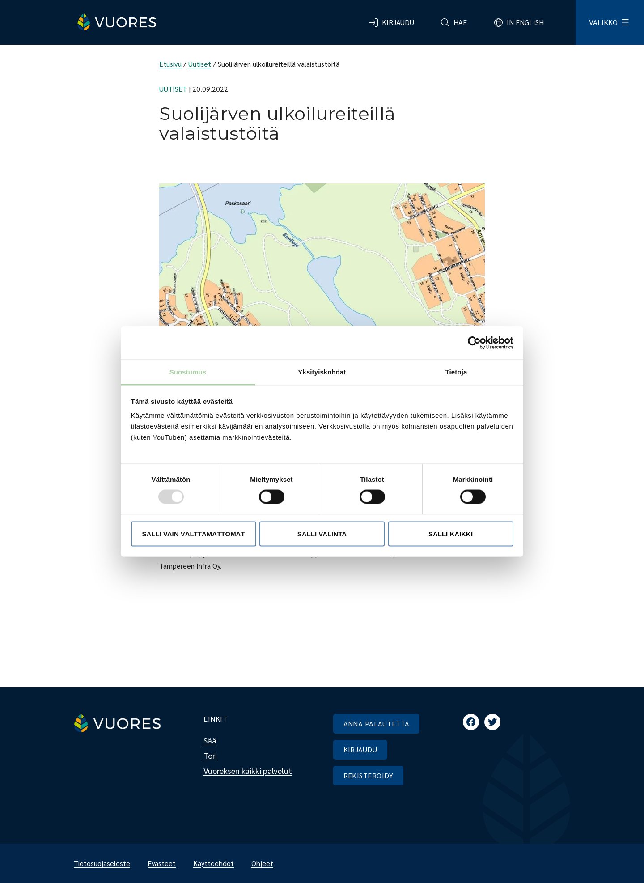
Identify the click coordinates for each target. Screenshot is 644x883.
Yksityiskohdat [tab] (322, 372)
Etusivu (170, 63)
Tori (210, 755)
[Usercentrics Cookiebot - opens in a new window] (474, 342)
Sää (209, 740)
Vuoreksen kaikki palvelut (247, 770)
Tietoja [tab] (456, 372)
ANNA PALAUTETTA (376, 723)
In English (525, 22)
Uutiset (199, 63)
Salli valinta (322, 533)
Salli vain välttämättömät (193, 533)
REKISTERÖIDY (368, 775)
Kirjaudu (398, 22)
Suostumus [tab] (188, 372)
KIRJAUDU (360, 749)
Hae (460, 22)
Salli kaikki (450, 533)
